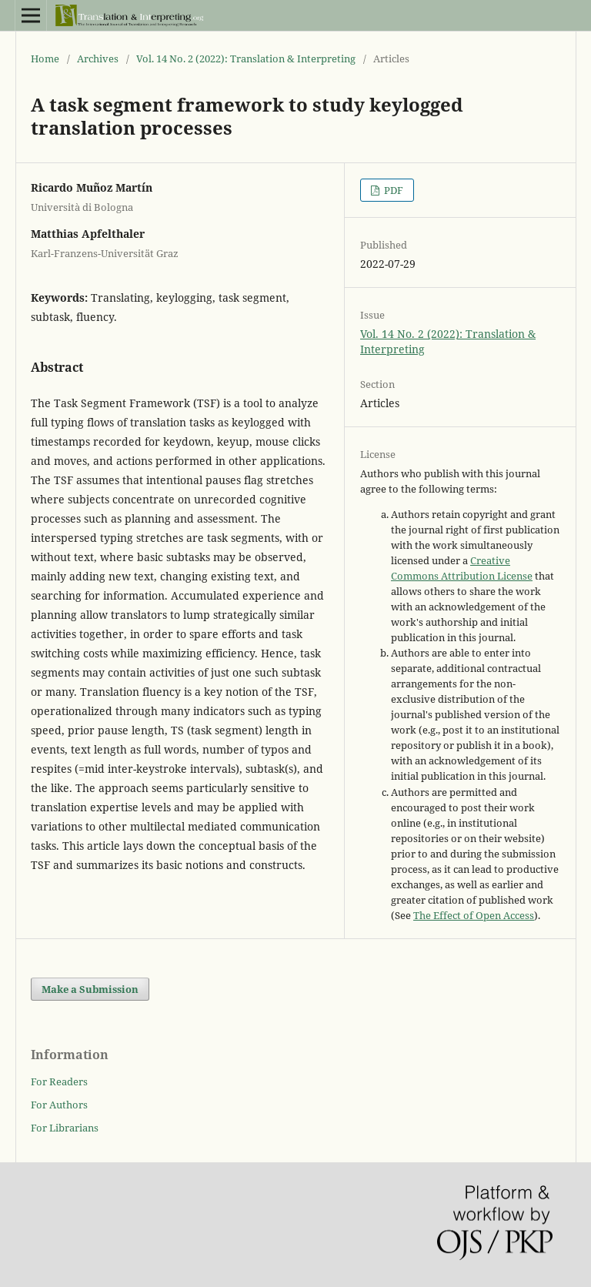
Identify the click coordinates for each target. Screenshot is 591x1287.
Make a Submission (90, 989)
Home (45, 58)
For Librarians (64, 1128)
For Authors (59, 1105)
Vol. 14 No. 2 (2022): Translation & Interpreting (246, 58)
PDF (392, 190)
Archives (98, 58)
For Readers (59, 1081)
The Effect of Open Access (473, 915)
